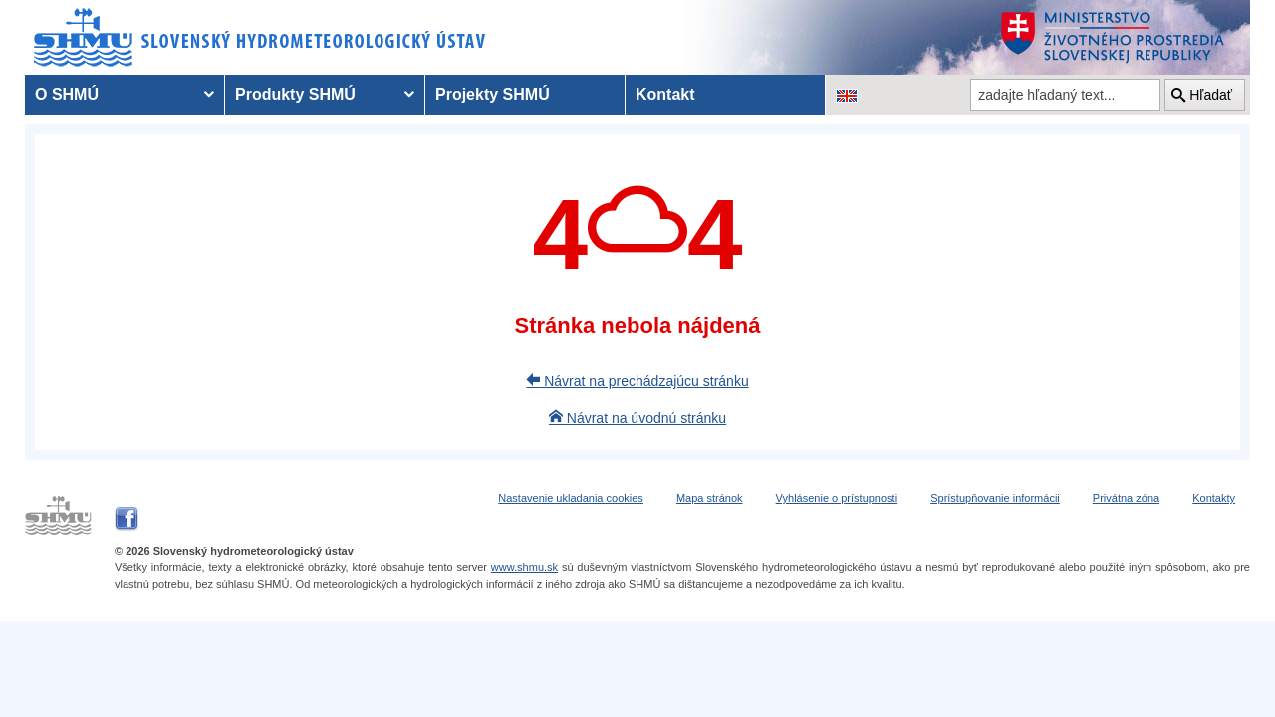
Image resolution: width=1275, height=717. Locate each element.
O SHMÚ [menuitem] (67, 94)
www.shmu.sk (524, 567)
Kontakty (1213, 498)
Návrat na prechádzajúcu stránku (637, 381)
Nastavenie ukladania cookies (570, 498)
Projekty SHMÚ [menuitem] (492, 94)
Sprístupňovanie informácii (995, 498)
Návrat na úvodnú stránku (637, 418)
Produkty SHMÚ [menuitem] (295, 94)
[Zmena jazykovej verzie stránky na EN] (847, 95)
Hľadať (1210, 95)
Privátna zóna (1126, 498)
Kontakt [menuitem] (665, 94)
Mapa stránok (709, 498)
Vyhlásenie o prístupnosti (837, 498)
